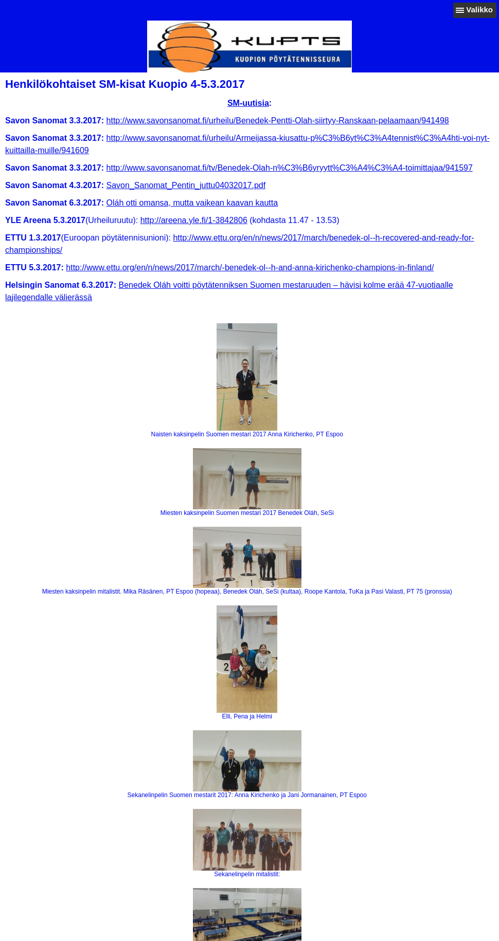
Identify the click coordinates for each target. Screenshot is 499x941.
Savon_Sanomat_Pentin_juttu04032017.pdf (186, 185)
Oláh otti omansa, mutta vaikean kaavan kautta (192, 202)
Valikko (479, 9)
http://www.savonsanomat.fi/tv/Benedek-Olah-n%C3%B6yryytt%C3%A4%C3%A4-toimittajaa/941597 (289, 167)
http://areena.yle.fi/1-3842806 (193, 220)
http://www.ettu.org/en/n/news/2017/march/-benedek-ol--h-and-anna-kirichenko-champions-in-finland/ (250, 267)
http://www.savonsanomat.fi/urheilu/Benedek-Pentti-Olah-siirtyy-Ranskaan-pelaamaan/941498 (277, 120)
